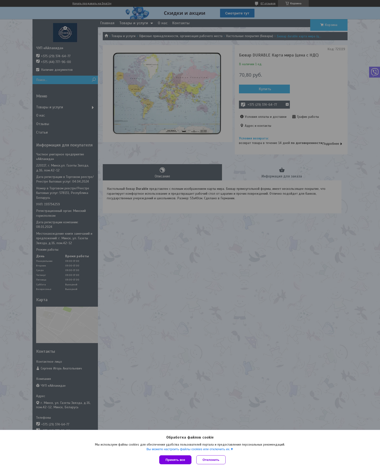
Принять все (175, 460)
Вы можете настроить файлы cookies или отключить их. (188, 449)
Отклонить (211, 460)
